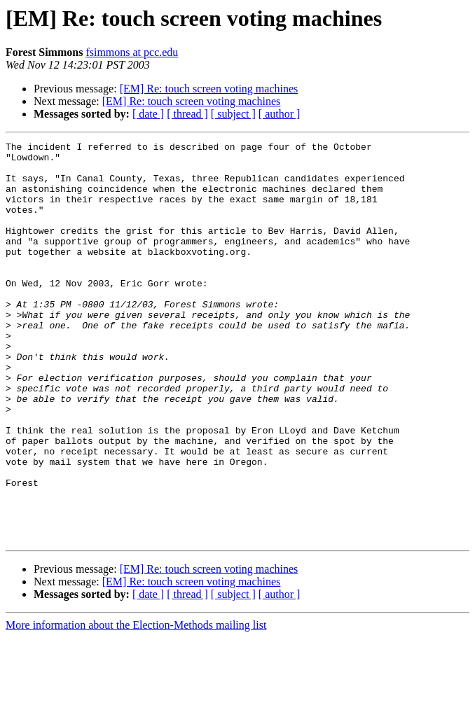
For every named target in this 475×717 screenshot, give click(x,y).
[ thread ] (187, 114)
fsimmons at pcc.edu (131, 52)
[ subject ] (233, 114)
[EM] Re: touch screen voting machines (209, 89)
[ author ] (280, 114)
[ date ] (148, 114)
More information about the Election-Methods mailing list (136, 705)
